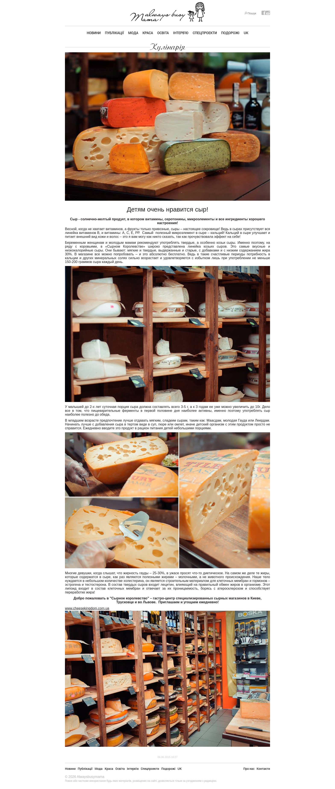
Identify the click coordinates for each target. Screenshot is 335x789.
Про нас (248, 769)
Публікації (114, 33)
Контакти (263, 769)
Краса (148, 33)
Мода (133, 33)
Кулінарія (167, 47)
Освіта (163, 33)
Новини (94, 33)
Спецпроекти (205, 33)
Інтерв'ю (180, 33)
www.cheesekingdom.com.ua (87, 608)
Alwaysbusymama (90, 777)
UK (246, 33)
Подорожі (230, 33)
